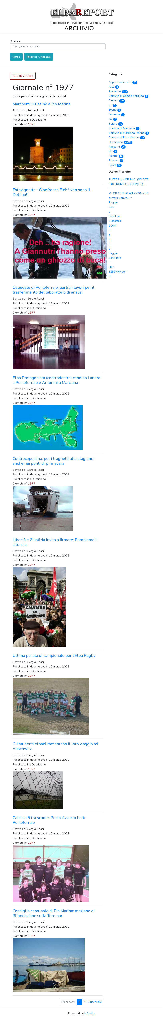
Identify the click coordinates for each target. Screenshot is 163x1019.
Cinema (117, 100)
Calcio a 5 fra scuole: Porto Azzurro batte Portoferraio (49, 820)
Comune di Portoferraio (127, 137)
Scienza (116, 160)
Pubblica (114, 216)
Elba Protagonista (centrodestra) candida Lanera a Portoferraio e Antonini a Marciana (56, 380)
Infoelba (89, 1013)
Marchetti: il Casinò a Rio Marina (41, 104)
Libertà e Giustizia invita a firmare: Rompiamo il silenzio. (55, 542)
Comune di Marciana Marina (129, 133)
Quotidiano (121, 142)
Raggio (113, 202)
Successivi (95, 1002)
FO (113, 119)
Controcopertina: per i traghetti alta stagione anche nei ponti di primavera (53, 461)
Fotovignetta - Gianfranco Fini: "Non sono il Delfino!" (51, 192)
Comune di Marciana (124, 128)
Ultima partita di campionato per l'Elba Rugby (54, 655)
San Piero (115, 258)
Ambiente (118, 91)
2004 (112, 226)
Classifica (115, 221)
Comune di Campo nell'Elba (129, 96)
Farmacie (117, 114)
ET (113, 105)
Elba (111, 267)
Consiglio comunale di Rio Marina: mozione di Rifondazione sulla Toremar (54, 913)
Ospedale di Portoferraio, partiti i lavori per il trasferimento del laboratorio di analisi (53, 290)
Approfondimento (123, 82)
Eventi (115, 110)
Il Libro (116, 124)
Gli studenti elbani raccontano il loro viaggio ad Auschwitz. (55, 746)
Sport (115, 165)
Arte (114, 87)
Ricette (116, 156)
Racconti (117, 147)
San (111, 207)
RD (113, 151)
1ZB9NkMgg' (117, 272)
